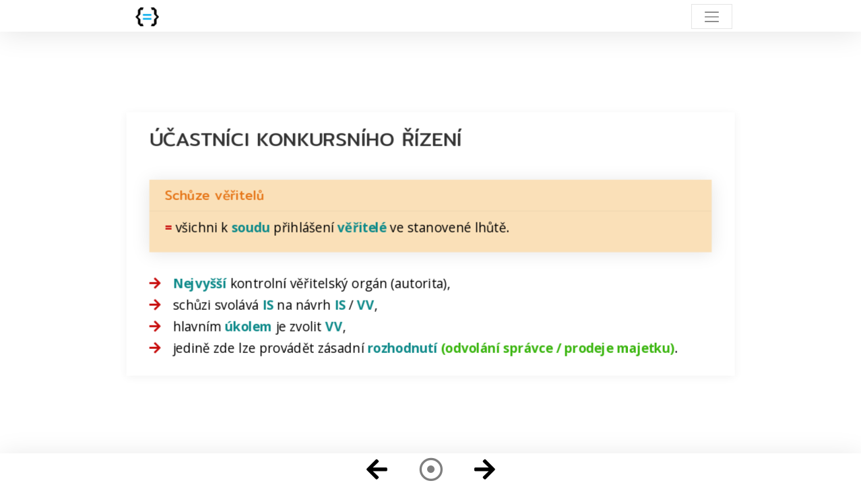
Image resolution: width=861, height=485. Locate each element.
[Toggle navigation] (711, 16)
